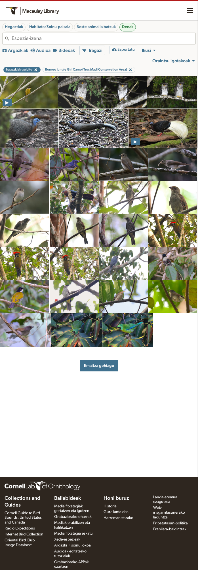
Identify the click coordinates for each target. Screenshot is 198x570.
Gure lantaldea (116, 512)
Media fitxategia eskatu (73, 533)
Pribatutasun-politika (170, 523)
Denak (127, 27)
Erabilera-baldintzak (169, 529)
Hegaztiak (14, 27)
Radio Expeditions (20, 528)
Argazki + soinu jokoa (72, 545)
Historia (110, 506)
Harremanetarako (118, 518)
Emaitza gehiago (99, 365)
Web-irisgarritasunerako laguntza (169, 512)
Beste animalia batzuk (96, 27)
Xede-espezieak (67, 539)
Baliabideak (67, 498)
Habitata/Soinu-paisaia (49, 27)
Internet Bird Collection (24, 534)
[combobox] (103, 38)
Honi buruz (116, 498)
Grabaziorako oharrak (73, 517)
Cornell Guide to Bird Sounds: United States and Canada (23, 518)
